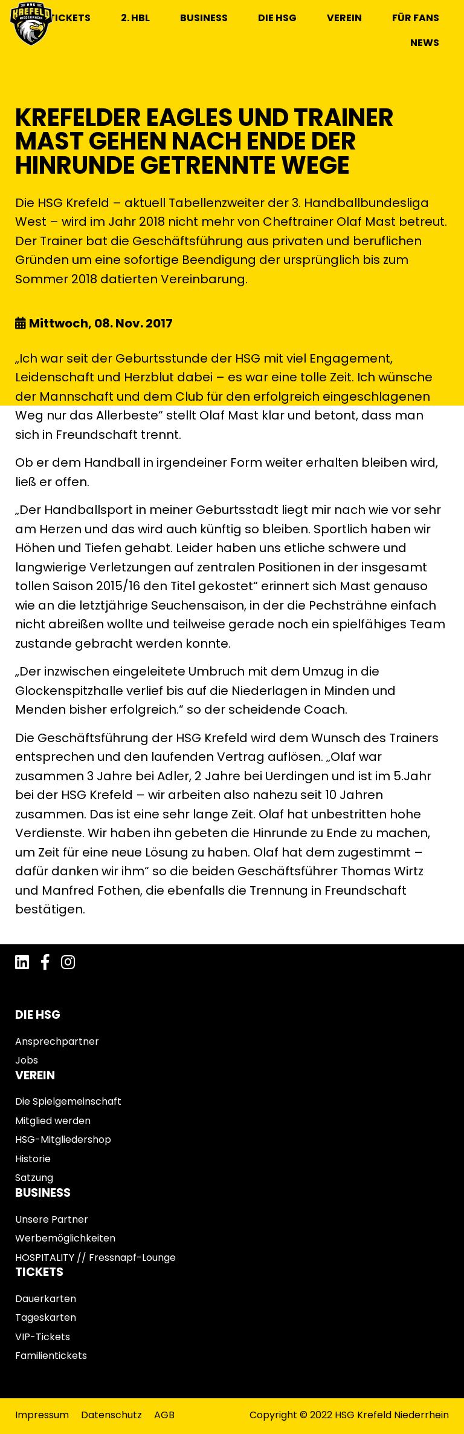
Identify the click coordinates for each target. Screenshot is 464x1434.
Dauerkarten (45, 1299)
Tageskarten (45, 1317)
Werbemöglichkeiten (65, 1238)
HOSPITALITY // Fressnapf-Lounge (95, 1258)
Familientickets (51, 1356)
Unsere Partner (51, 1219)
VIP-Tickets (42, 1337)
